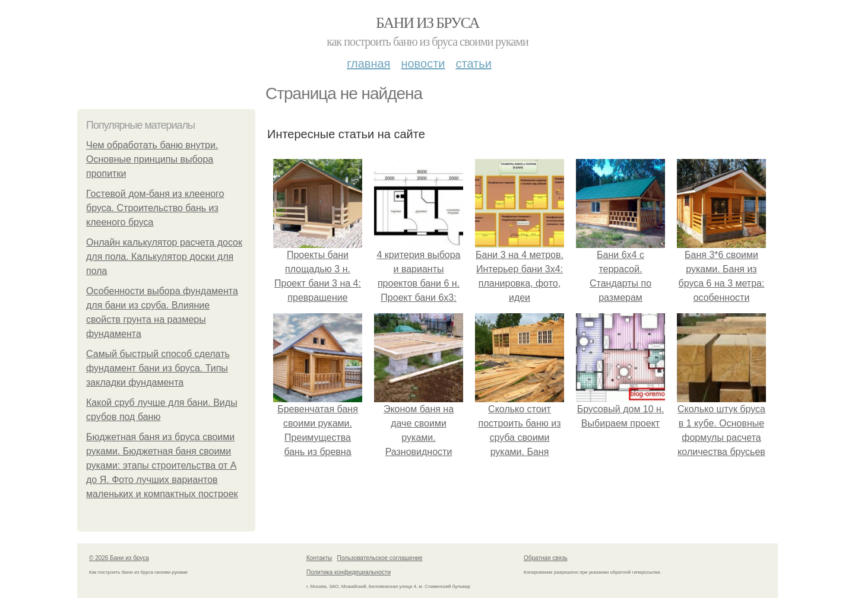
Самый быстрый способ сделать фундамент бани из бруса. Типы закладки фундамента (158, 368)
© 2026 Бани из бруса (119, 558)
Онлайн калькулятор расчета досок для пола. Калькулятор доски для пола (164, 256)
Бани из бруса (427, 22)
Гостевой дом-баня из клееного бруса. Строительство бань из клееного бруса (155, 208)
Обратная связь (546, 558)
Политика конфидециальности (348, 572)
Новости (423, 63)
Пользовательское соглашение (380, 558)
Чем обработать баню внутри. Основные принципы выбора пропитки (152, 159)
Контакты (319, 558)
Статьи (473, 63)
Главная (368, 63)
